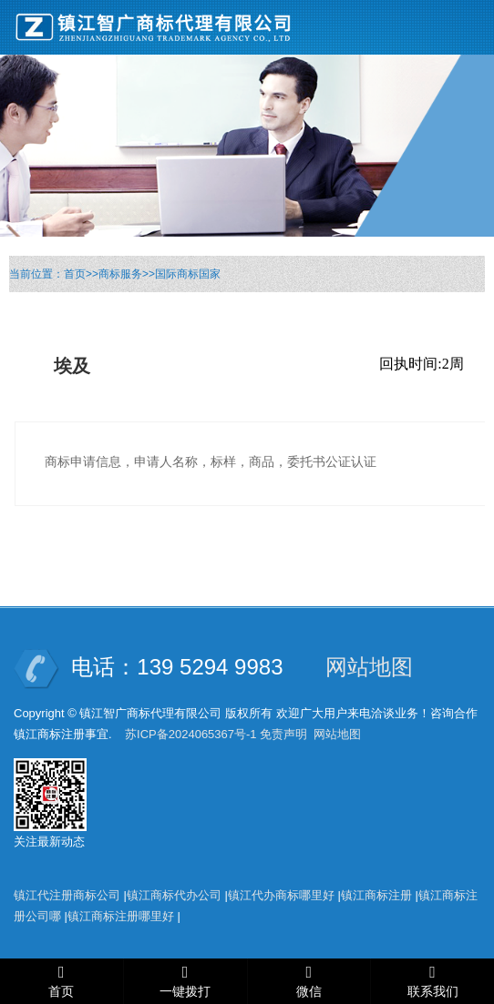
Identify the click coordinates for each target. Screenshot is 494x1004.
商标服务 (120, 274)
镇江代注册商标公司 (67, 895)
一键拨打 (185, 992)
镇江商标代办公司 (174, 895)
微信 (309, 992)
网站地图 (369, 666)
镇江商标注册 (376, 895)
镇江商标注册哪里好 (120, 916)
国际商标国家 (188, 274)
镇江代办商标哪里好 (281, 895)
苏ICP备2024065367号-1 (191, 734)
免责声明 (283, 734)
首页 (75, 274)
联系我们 (432, 992)
